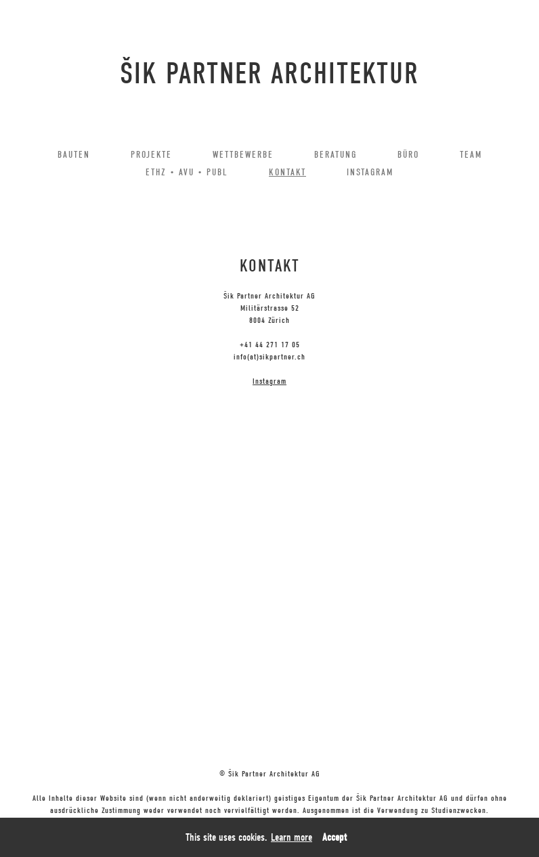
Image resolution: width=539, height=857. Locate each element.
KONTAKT (287, 172)
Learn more (291, 837)
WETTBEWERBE (243, 154)
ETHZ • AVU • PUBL (187, 172)
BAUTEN (74, 154)
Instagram (269, 381)
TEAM (471, 154)
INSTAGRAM (370, 172)
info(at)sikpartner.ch (269, 356)
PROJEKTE (151, 154)
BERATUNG (335, 154)
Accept (334, 837)
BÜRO (408, 154)
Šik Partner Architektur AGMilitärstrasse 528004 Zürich (269, 308)
